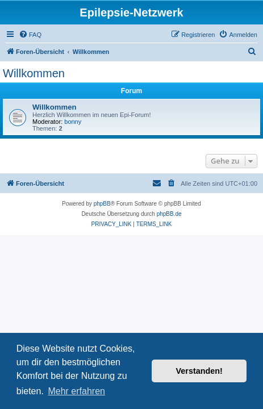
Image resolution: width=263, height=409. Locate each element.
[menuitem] (30, 34)
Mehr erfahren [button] (76, 391)
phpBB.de (169, 214)
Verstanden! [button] (199, 370)
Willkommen (34, 73)
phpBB (102, 204)
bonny (72, 121)
